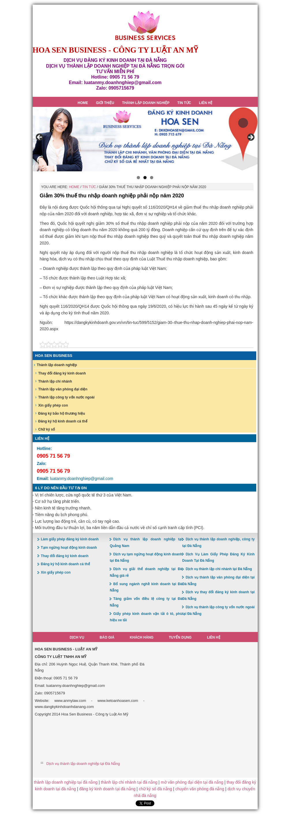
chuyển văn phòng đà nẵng (199, 789)
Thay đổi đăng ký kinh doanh (62, 373)
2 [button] (145, 177)
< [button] (39, 137)
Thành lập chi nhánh (55, 381)
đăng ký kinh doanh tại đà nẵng (107, 789)
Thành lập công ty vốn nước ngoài (66, 397)
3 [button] (151, 177)
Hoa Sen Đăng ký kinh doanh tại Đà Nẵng (145, 25)
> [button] (250, 137)
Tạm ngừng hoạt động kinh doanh (69, 548)
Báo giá (107, 637)
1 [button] (138, 177)
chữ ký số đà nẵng (155, 789)
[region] (145, 139)
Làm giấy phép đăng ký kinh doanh (70, 539)
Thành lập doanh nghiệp (57, 365)
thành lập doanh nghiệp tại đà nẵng (66, 782)
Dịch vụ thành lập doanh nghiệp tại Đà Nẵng (83, 763)
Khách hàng (142, 637)
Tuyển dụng (180, 637)
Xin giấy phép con (53, 405)
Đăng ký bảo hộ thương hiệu (61, 413)
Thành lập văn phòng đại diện (62, 389)
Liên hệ (213, 637)
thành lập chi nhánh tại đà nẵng (129, 782)
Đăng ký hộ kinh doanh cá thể (62, 421)
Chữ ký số (46, 429)
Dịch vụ (77, 637)
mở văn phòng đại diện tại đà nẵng (192, 782)
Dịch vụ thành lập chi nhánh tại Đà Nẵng (219, 569)
